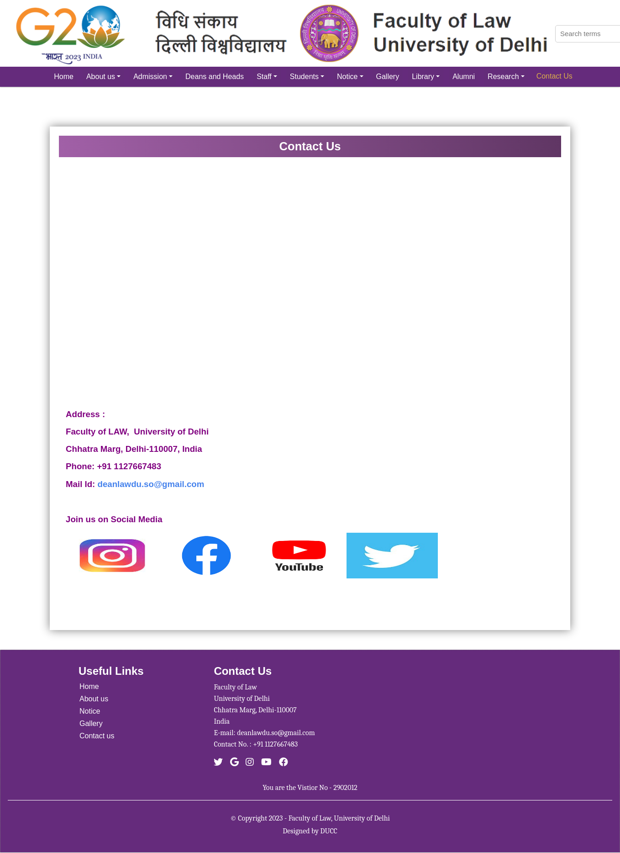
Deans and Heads (214, 76)
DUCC (328, 831)
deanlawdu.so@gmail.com (151, 484)
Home (64, 76)
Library (426, 76)
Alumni (463, 76)
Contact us (96, 736)
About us (103, 76)
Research (506, 76)
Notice (350, 76)
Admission (153, 76)
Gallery (387, 76)
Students (307, 76)
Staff (267, 76)
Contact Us (554, 76)
